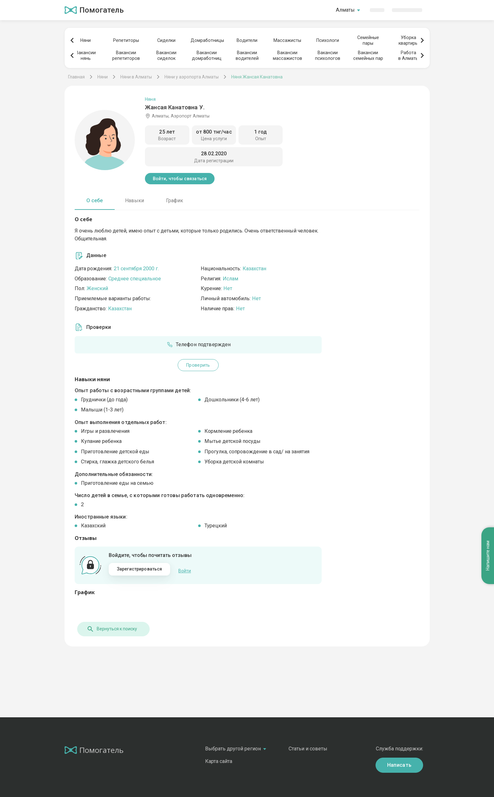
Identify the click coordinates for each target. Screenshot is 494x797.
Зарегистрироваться (139, 568)
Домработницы (207, 40)
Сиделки (166, 40)
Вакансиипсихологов (327, 55)
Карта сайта (218, 758)
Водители (247, 40)
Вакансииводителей (247, 55)
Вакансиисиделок (166, 55)
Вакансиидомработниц (206, 55)
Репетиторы (126, 40)
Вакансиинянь (86, 55)
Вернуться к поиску (109, 625)
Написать (399, 762)
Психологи (327, 40)
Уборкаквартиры (408, 40)
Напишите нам (487, 450)
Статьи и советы (308, 745)
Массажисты (287, 40)
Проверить (198, 365)
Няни (85, 40)
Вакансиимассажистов (287, 55)
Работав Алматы (408, 55)
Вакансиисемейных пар (368, 55)
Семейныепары (368, 40)
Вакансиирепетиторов (126, 55)
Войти (184, 569)
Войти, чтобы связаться (180, 178)
